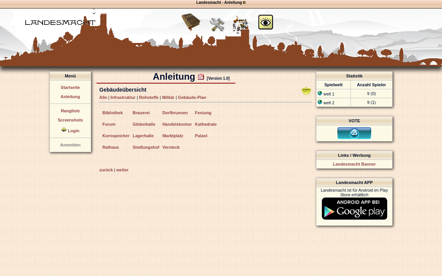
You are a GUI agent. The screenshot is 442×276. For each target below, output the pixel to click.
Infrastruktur (123, 97)
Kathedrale (206, 124)
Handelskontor (177, 124)
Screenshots (70, 120)
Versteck (171, 147)
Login (73, 130)
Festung (203, 112)
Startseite (70, 87)
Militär (168, 97)
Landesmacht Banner (354, 164)
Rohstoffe (149, 97)
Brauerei (141, 112)
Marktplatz (172, 135)
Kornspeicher (115, 135)
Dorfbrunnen (175, 112)
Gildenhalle (144, 124)
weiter (122, 170)
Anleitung (70, 96)
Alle (103, 97)
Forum (108, 124)
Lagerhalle (143, 135)
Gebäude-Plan (192, 97)
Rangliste (70, 110)
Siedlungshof (146, 147)
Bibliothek (112, 112)
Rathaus (110, 147)
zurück (106, 170)
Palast (201, 135)
